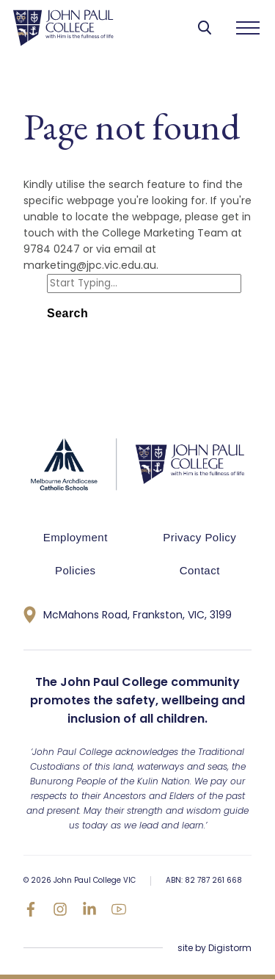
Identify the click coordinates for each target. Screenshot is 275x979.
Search (67, 313)
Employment (75, 537)
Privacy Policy (199, 537)
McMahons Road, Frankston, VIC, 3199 (127, 615)
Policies (75, 570)
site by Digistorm (214, 948)
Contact (200, 570)
